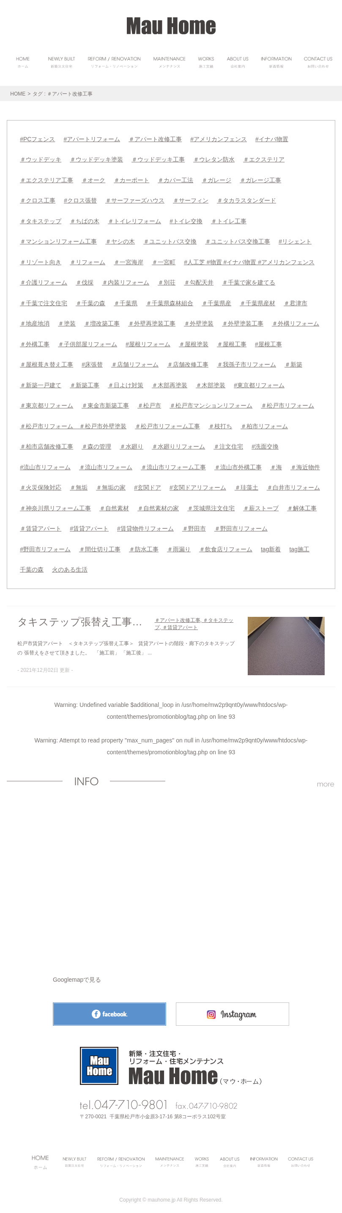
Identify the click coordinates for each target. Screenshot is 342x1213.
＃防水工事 (144, 544)
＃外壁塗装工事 (242, 321)
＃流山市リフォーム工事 (173, 463)
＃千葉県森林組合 (169, 301)
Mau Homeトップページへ (171, 1061)
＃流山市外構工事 (238, 463)
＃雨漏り (179, 544)
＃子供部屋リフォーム (87, 341)
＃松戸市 (149, 402)
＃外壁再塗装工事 (151, 321)
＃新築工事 (84, 382)
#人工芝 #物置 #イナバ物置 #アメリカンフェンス (249, 260)
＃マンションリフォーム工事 (58, 240)
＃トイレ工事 (228, 219)
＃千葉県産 (216, 301)
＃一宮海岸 (128, 260)
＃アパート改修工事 (155, 138)
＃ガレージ (216, 179)
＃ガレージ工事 (260, 179)
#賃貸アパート (89, 524)
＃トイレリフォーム (134, 219)
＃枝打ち (220, 422)
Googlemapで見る (77, 974)
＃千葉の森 (90, 301)
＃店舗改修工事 (187, 362)
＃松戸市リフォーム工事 (167, 422)
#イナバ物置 (271, 138)
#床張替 (92, 362)
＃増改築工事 (102, 321)
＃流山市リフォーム (105, 463)
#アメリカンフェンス (218, 138)
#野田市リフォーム (45, 544)
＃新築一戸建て (40, 382)
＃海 (276, 463)
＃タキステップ (40, 219)
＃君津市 (295, 301)
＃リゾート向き (40, 260)
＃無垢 (79, 483)
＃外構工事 (34, 341)
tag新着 (271, 544)
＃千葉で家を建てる (248, 280)
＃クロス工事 (37, 199)
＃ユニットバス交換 (170, 240)
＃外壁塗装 (198, 321)
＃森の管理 (96, 443)
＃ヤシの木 (120, 240)
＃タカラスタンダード (246, 199)
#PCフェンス (37, 138)
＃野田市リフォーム (241, 524)
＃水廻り (131, 443)
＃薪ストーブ (261, 504)
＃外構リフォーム (295, 321)
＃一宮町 (163, 260)
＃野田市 (194, 524)
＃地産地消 (34, 321)
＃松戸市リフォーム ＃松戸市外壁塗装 (73, 422)
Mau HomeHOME (171, 26)
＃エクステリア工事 (46, 179)
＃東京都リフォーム (46, 402)
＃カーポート (131, 179)
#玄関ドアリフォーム (198, 483)
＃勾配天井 (198, 280)
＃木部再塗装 (169, 382)
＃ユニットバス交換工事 (237, 240)
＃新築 (293, 362)
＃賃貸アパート (40, 524)
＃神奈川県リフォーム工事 (55, 504)
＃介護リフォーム (43, 280)
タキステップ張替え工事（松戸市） (83, 617)
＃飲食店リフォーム (225, 544)
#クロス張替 (80, 199)
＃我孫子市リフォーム (246, 362)
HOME (17, 94)
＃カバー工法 (175, 179)
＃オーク (93, 179)
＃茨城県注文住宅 (211, 504)
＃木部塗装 (210, 382)
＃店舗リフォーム (135, 362)
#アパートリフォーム (91, 138)
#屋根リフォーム (148, 341)
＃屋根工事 (231, 341)
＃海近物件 (305, 463)
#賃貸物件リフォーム (145, 524)
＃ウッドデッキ (40, 159)
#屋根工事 (268, 341)
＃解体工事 (302, 504)
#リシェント (295, 240)
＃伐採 (84, 280)
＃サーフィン (190, 199)
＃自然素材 (114, 504)
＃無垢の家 (111, 483)
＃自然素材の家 (158, 504)
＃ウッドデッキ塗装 (96, 159)
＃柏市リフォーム (264, 422)
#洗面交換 (265, 443)
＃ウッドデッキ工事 (158, 159)
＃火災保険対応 (40, 483)
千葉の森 (32, 564)
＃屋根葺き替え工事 (46, 362)
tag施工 (299, 544)
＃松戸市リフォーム (287, 402)
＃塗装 (67, 321)
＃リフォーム (87, 260)
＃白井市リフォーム (293, 483)
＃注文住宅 (228, 443)
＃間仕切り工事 (99, 544)
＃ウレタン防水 (214, 159)
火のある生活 (70, 564)
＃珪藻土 (246, 483)
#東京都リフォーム (259, 382)
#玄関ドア (147, 483)
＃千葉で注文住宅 (43, 301)
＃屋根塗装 (193, 341)
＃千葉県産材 (257, 301)
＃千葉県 (125, 301)
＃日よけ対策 (125, 382)
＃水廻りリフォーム (178, 443)
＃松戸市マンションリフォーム (211, 402)
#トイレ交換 (186, 219)
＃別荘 (166, 280)
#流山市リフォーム (45, 463)
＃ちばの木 (84, 219)
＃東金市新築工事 (105, 402)
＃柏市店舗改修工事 (46, 443)
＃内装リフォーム (125, 280)
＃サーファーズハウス (134, 199)
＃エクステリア (264, 159)
